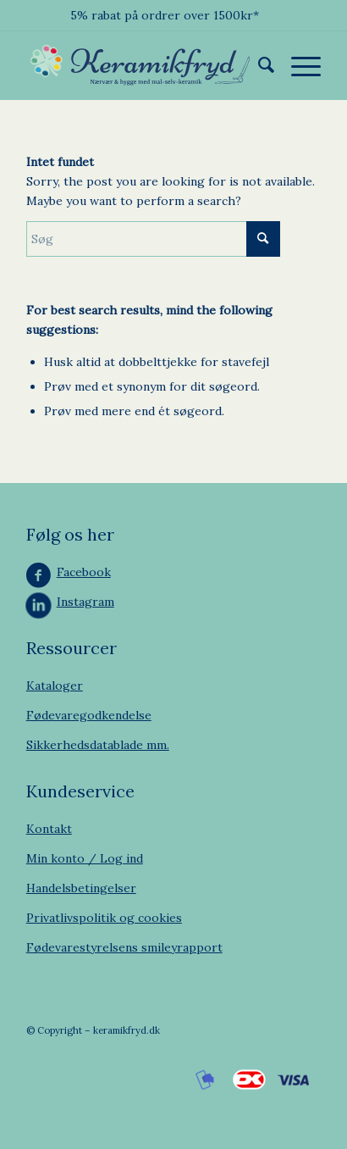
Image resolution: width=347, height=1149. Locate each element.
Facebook (84, 572)
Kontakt (49, 828)
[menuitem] (257, 65)
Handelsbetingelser (81, 888)
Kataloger (54, 685)
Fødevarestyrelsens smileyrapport (124, 947)
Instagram (85, 601)
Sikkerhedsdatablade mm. (97, 744)
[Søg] (257, 65)
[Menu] (297, 65)
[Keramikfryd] (144, 65)
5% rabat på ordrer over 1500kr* (164, 15)
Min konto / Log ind (84, 858)
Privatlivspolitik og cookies (104, 917)
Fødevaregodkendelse (88, 715)
